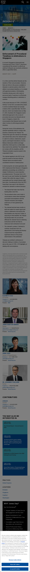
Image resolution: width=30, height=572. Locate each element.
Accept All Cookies (15, 569)
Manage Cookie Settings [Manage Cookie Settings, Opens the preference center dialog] (15, 559)
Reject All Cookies (15, 564)
